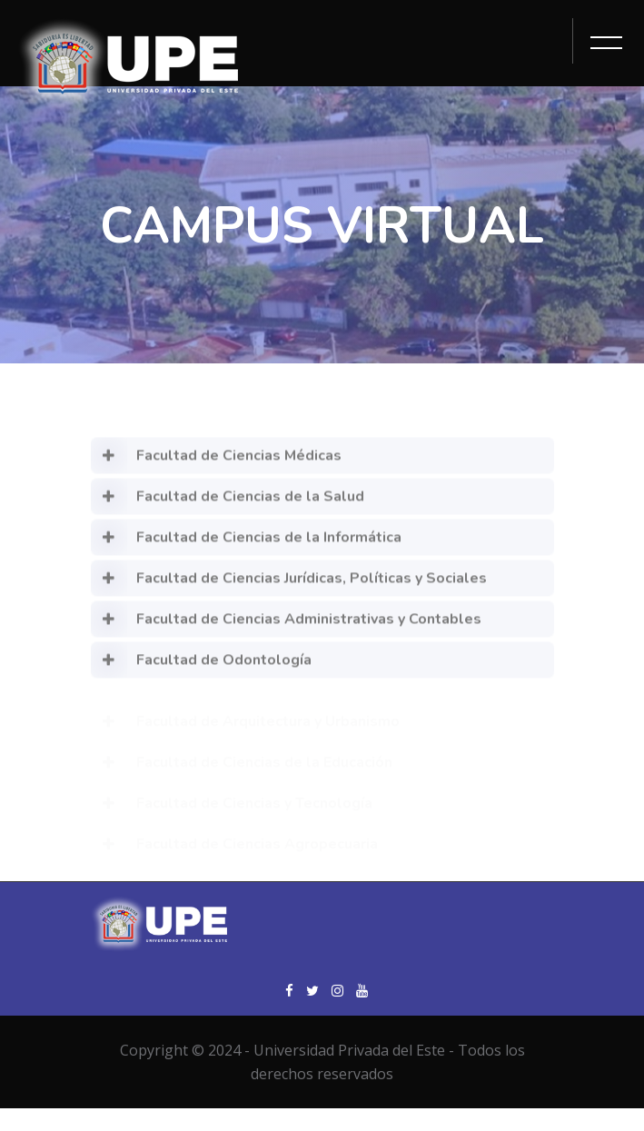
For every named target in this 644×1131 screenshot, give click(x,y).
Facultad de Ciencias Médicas (216, 464)
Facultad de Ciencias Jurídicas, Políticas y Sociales (289, 587)
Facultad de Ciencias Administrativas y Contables (286, 628)
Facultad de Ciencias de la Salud (227, 505)
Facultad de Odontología (201, 668)
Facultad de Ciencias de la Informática (246, 546)
